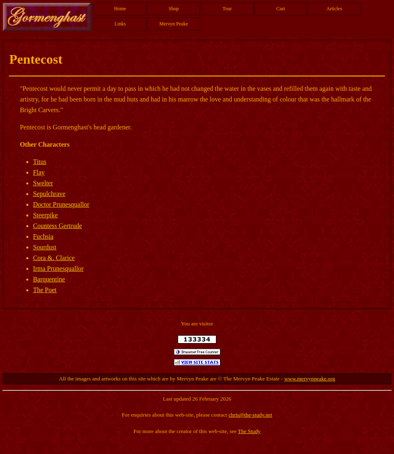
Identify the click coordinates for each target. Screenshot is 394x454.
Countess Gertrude (57, 225)
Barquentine (49, 279)
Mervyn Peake (173, 24)
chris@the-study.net (251, 415)
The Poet (44, 289)
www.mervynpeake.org (309, 379)
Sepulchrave (49, 193)
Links (120, 24)
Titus (39, 161)
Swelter (43, 183)
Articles (334, 9)
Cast (280, 9)
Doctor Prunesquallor (61, 204)
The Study (249, 431)
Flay (38, 172)
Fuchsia (43, 236)
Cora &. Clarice (54, 257)
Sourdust (44, 247)
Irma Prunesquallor (58, 268)
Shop (174, 9)
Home (120, 9)
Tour (227, 9)
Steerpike (45, 215)
